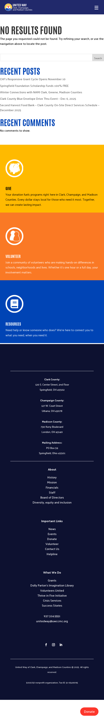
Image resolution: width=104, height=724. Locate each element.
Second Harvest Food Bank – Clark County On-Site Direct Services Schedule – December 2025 (49, 107)
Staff (52, 492)
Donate (89, 711)
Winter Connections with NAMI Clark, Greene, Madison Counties (41, 92)
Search (98, 58)
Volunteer (52, 543)
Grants (52, 580)
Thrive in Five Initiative (52, 595)
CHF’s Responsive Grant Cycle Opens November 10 (32, 79)
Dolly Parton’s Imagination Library (52, 585)
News (52, 529)
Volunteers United (52, 590)
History (52, 477)
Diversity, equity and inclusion (52, 502)
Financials (52, 487)
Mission (52, 482)
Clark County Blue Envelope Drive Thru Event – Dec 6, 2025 (38, 98)
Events (52, 534)
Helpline (52, 554)
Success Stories (52, 605)
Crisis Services (52, 600)
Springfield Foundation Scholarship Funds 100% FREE (34, 85)
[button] (96, 7)
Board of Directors (52, 497)
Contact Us (52, 548)
